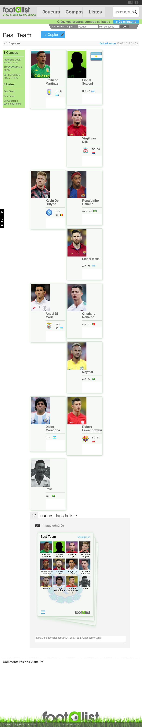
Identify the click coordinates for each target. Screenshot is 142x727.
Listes (95, 11)
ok (124, 26)
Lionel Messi (91, 258)
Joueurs (50, 11)
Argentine (14, 43)
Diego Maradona (53, 428)
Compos (74, 11)
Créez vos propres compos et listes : (98, 21)
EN (130, 2)
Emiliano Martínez (52, 82)
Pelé (49, 489)
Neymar (87, 372)
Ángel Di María (52, 315)
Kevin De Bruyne (52, 202)
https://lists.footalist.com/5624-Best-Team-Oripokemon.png (80, 639)
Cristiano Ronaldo (88, 315)
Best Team (9, 91)
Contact (7, 724)
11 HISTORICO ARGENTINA (12, 76)
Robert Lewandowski (92, 428)
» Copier (51, 35)
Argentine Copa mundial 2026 (12, 61)
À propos (19, 724)
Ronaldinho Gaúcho (90, 202)
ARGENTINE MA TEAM (13, 69)
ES (137, 2)
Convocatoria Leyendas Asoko (12, 102)
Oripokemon (108, 43)
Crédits (32, 724)
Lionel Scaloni (87, 82)
